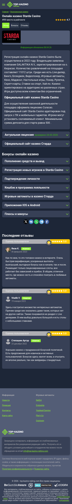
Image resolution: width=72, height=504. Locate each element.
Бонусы (14, 25)
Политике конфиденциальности (17, 469)
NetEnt (39, 400)
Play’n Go (40, 415)
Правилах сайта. (42, 469)
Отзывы (24, 25)
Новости (6, 400)
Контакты (6, 410)
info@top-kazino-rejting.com (35, 451)
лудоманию (64, 500)
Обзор (6, 25)
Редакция (6, 405)
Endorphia (40, 405)
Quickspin (40, 421)
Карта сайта (7, 415)
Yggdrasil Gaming (43, 410)
